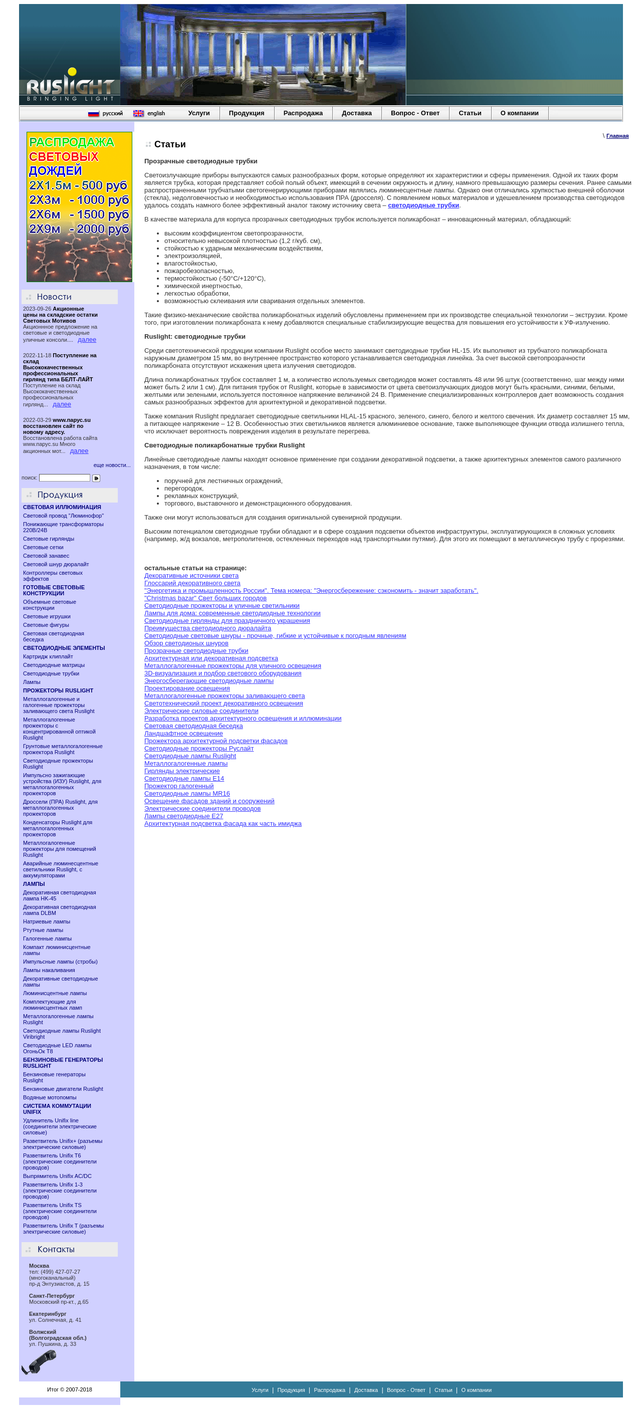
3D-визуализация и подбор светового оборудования (223, 673)
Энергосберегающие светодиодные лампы (209, 680)
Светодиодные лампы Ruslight (190, 756)
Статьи (470, 113)
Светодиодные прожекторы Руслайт (199, 748)
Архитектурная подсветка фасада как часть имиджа (223, 823)
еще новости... (112, 465)
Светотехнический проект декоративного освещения (223, 703)
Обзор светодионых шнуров (186, 643)
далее (87, 339)
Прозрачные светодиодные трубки (196, 650)
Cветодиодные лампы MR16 (187, 793)
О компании (520, 113)
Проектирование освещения (187, 688)
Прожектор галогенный (179, 786)
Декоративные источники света (191, 575)
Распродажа (303, 113)
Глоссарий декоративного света (192, 583)
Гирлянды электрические (182, 771)
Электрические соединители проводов (202, 808)
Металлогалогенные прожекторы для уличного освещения (232, 665)
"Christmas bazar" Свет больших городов (205, 598)
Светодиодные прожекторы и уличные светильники (222, 605)
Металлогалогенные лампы (186, 763)
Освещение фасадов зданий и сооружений (209, 801)
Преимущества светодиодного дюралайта (207, 628)
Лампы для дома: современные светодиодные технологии (232, 613)
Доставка (357, 113)
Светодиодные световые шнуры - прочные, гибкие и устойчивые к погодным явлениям (275, 635)
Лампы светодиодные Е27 (183, 816)
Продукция (247, 113)
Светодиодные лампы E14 (184, 778)
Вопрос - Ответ (415, 113)
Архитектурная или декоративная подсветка (211, 658)
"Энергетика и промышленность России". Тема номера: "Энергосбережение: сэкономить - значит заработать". (311, 590)
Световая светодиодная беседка (193, 726)
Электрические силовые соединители (201, 711)
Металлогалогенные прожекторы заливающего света (224, 695)
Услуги (199, 113)
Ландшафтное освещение (183, 733)
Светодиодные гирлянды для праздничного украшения (227, 620)
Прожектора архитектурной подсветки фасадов (216, 741)
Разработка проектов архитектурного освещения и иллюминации (242, 718)
